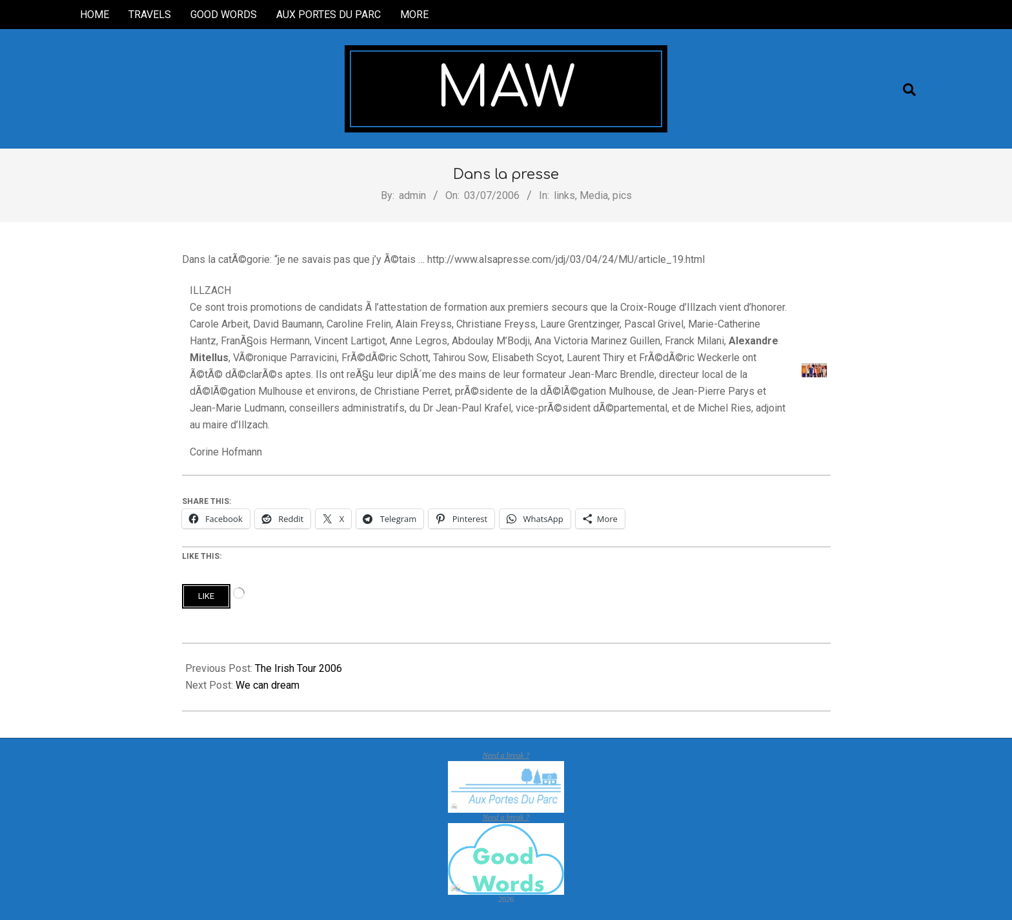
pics (622, 195)
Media (594, 195)
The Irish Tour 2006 (298, 668)
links (564, 195)
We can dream (267, 685)
